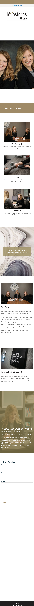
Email (2, 472)
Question (3, 490)
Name (2, 464)
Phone (3, 481)
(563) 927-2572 (18, 605)
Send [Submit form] (4, 502)
